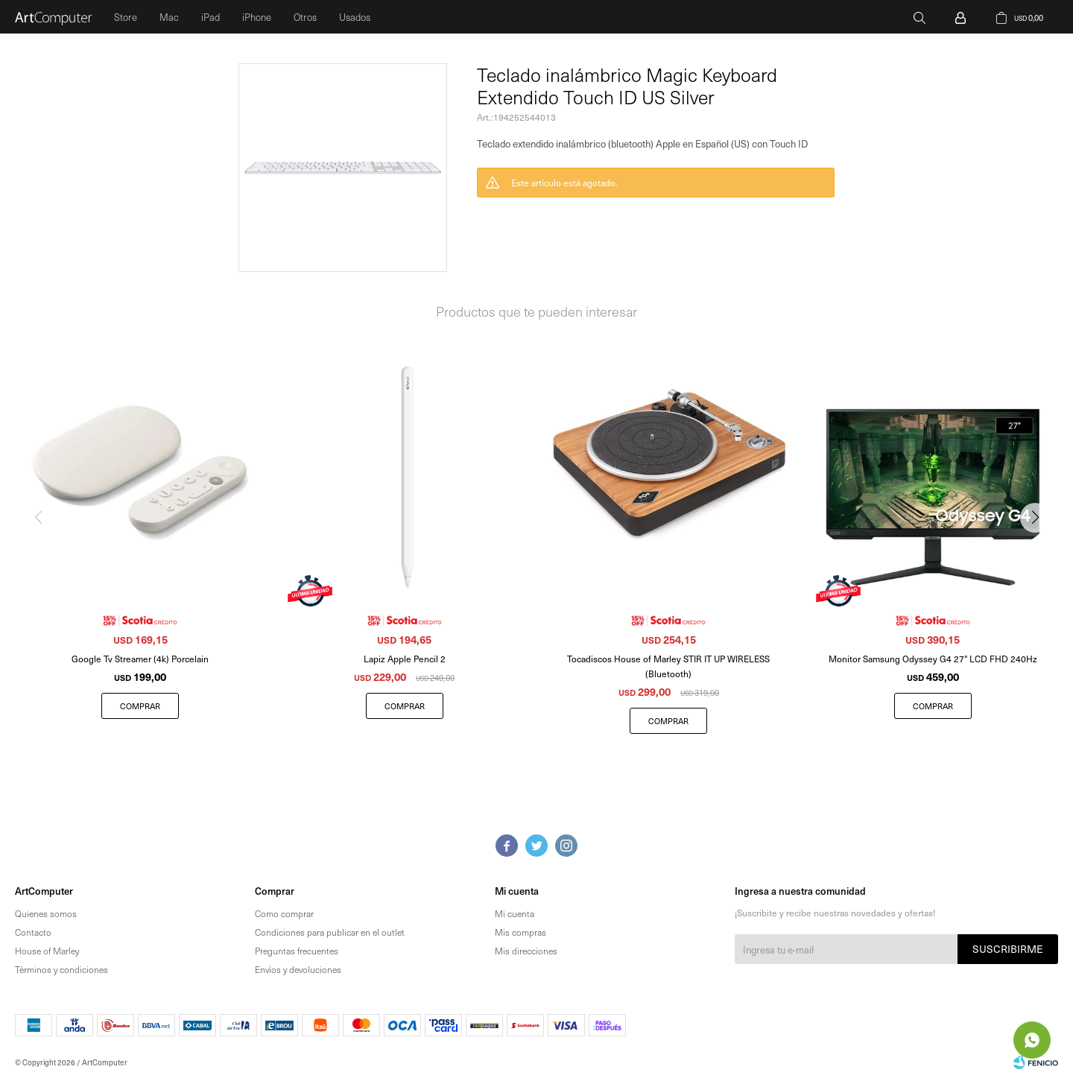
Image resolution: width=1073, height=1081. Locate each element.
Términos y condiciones (61, 969)
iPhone (256, 17)
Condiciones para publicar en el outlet (330, 932)
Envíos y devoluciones (298, 969)
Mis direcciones (526, 950)
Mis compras (520, 932)
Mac (169, 17)
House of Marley (47, 950)
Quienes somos (46, 913)
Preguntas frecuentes (296, 950)
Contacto (33, 932)
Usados (354, 17)
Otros (305, 17)
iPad (210, 17)
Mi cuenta (514, 913)
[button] (1041, 547)
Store (125, 17)
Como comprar (284, 913)
